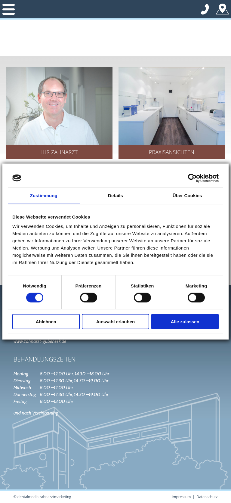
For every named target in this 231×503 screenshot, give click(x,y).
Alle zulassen (185, 321)
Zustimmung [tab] (43, 195)
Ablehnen (46, 321)
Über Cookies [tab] (187, 195)
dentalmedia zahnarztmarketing (44, 496)
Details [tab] (115, 195)
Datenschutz (206, 496)
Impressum (181, 496)
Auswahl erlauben (115, 321)
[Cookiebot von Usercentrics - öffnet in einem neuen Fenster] (192, 177)
